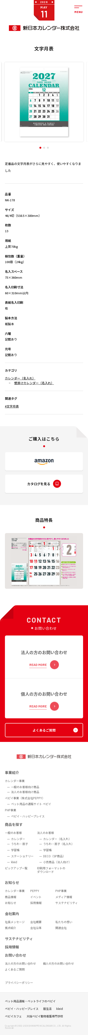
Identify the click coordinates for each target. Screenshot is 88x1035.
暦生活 (47, 1015)
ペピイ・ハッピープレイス (21, 1015)
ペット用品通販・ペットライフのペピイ (30, 1008)
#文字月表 (12, 406)
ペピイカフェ (13, 1023)
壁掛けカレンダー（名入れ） (34, 383)
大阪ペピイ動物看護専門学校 (45, 1023)
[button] (40, 148)
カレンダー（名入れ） (20, 378)
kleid (59, 1015)
